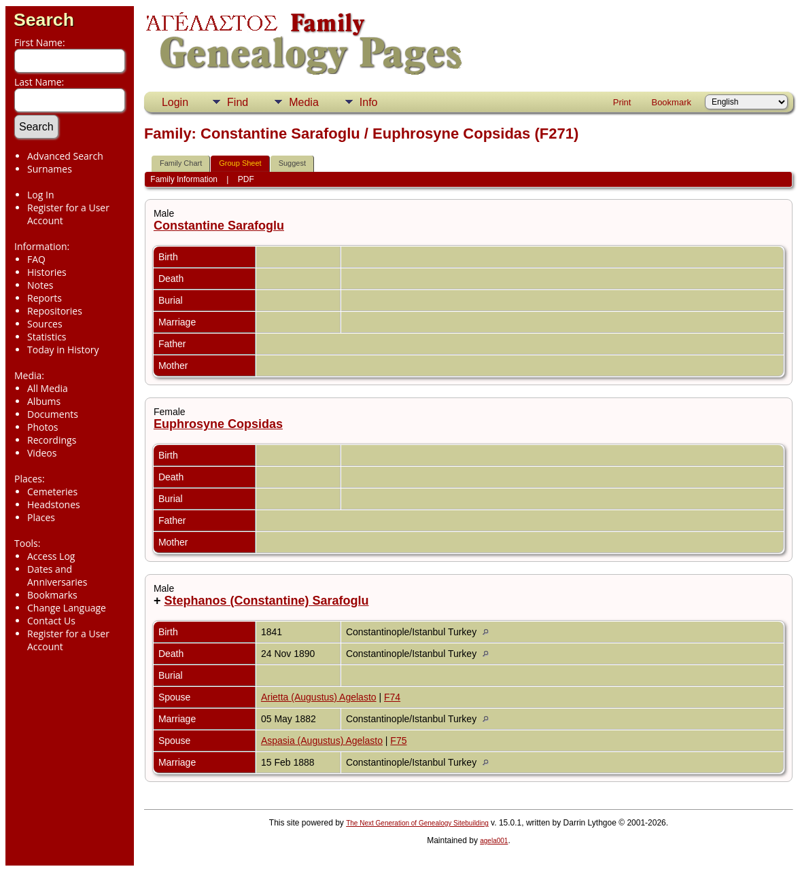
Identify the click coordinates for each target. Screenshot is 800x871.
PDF (246, 179)
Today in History (63, 349)
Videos (41, 452)
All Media (47, 388)
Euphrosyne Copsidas (218, 424)
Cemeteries (52, 491)
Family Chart (181, 163)
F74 (392, 697)
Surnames (49, 168)
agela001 (494, 841)
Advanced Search (65, 155)
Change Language (66, 607)
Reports (44, 297)
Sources (45, 323)
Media (304, 102)
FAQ (36, 259)
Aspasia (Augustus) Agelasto (322, 740)
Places (41, 517)
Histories (47, 272)
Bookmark (671, 102)
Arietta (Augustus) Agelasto (319, 697)
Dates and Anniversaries (57, 575)
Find (237, 102)
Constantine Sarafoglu (219, 225)
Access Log (51, 556)
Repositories (54, 310)
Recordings (51, 439)
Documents (52, 414)
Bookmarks (52, 594)
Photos (42, 427)
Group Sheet (240, 163)
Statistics (47, 336)
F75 (398, 740)
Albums (43, 401)
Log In (40, 194)
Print (622, 102)
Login (175, 102)
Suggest (292, 163)
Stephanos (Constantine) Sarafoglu (266, 600)
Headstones (53, 504)
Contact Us (51, 620)
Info (369, 102)
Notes (40, 285)
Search (44, 20)
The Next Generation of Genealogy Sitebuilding (417, 823)
